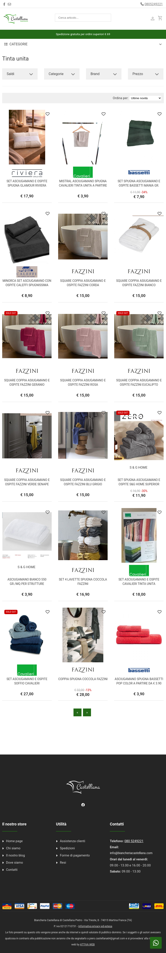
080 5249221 (134, 841)
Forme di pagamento (75, 855)
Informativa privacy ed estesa (95, 926)
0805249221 (154, 4)
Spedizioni (67, 848)
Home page (14, 841)
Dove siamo (14, 862)
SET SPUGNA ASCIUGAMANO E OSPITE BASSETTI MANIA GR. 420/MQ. (139, 185)
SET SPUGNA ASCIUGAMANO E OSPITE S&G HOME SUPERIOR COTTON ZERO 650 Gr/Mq (139, 484)
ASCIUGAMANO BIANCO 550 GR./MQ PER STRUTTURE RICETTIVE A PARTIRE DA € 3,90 (27, 584)
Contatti (12, 870)
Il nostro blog (15, 855)
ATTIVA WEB (87, 944)
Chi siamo (13, 848)
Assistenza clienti (72, 841)
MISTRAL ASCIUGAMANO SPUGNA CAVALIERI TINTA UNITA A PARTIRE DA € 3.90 (83, 185)
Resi (63, 862)
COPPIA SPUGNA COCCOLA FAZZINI (82, 679)
